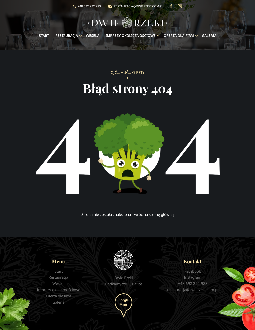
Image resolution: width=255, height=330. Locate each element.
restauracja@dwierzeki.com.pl (138, 6)
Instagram (180, 6)
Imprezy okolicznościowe (131, 35)
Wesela (92, 35)
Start (44, 35)
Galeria (209, 35)
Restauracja (66, 35)
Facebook (171, 6)
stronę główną (161, 214)
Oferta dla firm (179, 35)
